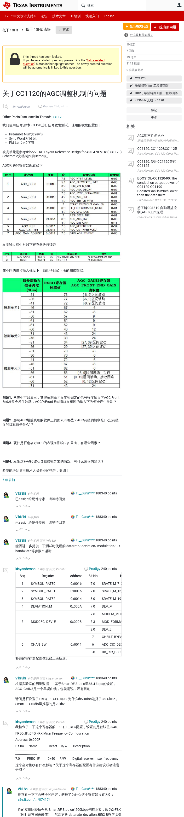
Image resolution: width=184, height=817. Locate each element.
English (103, 16)
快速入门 (87, 16)
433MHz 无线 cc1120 (149, 100)
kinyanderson (21, 106)
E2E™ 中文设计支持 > (19, 16)
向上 (17, 507)
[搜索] (112, 5)
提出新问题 (167, 27)
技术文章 (55, 16)
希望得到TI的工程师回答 (152, 85)
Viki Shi (21, 493)
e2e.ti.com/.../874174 (34, 799)
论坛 (41, 16)
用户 (179, 5)
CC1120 (140, 78)
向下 (29, 507)
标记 (154, 110)
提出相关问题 (137, 27)
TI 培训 (71, 16)
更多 (66, 30)
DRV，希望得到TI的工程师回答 (156, 93)
